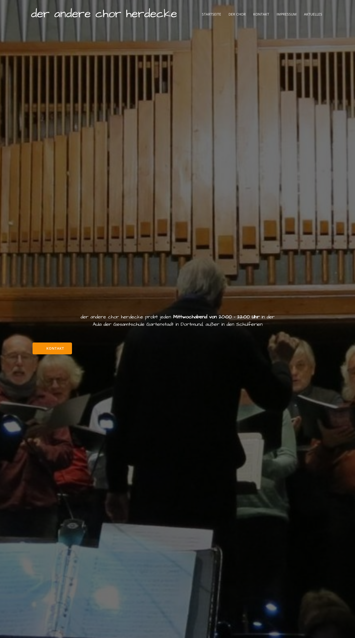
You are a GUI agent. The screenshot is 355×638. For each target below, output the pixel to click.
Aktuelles (313, 14)
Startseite (211, 14)
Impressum (286, 14)
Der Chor (237, 14)
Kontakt (261, 14)
